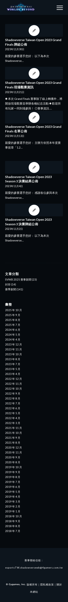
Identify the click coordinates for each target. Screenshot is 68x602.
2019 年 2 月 (12, 506)
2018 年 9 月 (12, 521)
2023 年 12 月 (13, 344)
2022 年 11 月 (13, 383)
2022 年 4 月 (12, 418)
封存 (8, 284)
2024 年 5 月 (12, 334)
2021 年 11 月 (13, 427)
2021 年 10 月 (13, 432)
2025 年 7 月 (12, 324)
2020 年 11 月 (13, 452)
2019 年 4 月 (12, 496)
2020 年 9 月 (12, 457)
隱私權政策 (47, 584)
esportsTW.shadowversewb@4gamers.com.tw (34, 567)
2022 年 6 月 (12, 408)
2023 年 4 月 (12, 373)
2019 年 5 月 (12, 491)
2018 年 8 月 (12, 526)
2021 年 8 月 (12, 442)
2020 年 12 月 (13, 447)
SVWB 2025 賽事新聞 (18, 279)
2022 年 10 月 (13, 388)
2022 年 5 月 (12, 413)
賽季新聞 (10, 289)
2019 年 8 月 (12, 477)
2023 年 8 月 (12, 359)
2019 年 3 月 (12, 501)
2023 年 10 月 (13, 354)
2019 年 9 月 (12, 472)
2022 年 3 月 (12, 423)
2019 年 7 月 (12, 481)
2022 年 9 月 (12, 393)
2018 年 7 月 (12, 531)
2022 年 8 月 (12, 398)
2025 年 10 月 (13, 310)
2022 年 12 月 (13, 378)
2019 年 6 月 (12, 486)
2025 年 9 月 (12, 315)
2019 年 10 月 (13, 467)
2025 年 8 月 (12, 319)
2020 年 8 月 (12, 462)
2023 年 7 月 (12, 364)
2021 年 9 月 (12, 437)
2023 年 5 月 (12, 369)
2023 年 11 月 (13, 349)
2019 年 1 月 (12, 511)
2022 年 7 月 (12, 403)
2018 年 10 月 (13, 516)
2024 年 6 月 (12, 329)
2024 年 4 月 (12, 339)
